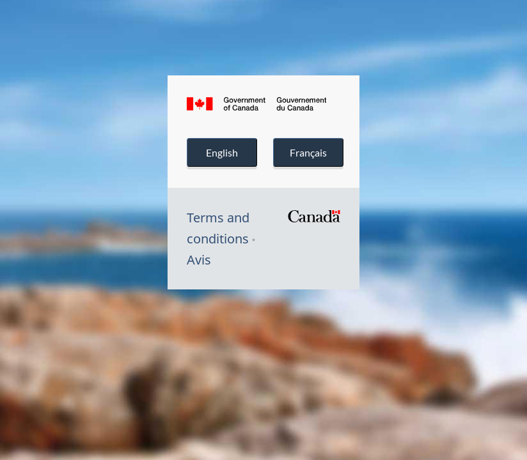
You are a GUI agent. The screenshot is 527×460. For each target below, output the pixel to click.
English (222, 152)
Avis (199, 259)
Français (307, 152)
